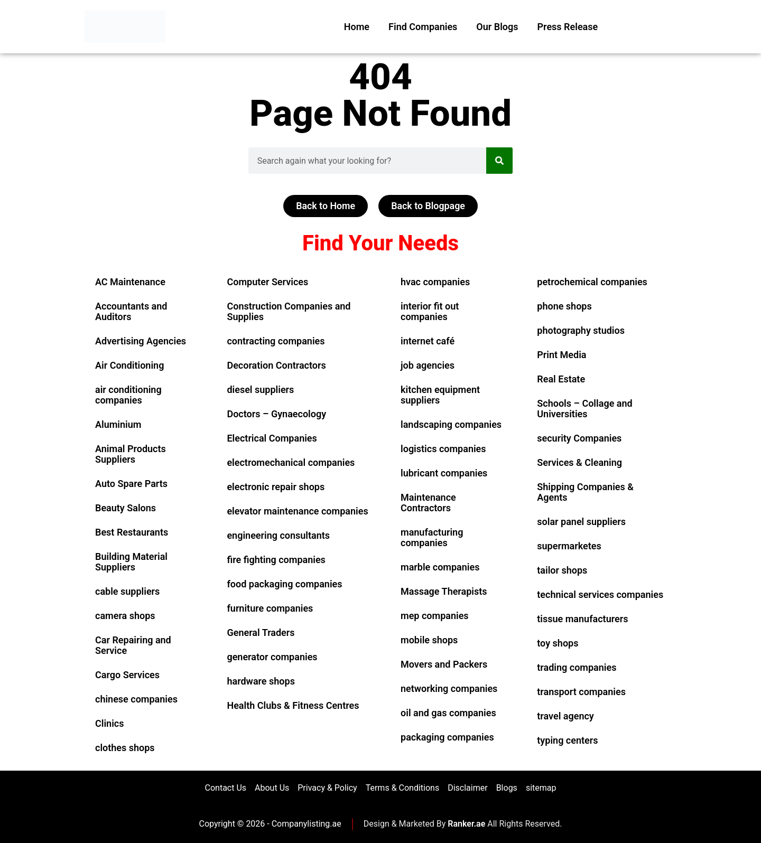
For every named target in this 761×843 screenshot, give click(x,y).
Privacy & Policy (327, 788)
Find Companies (422, 26)
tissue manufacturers (582, 618)
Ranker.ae (466, 824)
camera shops (125, 615)
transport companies (581, 691)
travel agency (565, 716)
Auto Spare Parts (131, 483)
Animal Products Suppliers (130, 454)
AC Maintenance (130, 281)
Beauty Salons (125, 507)
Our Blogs (497, 26)
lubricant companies (444, 473)
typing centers (567, 740)
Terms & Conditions (403, 788)
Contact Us (226, 788)
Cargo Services (127, 674)
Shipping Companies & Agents (585, 492)
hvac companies (435, 281)
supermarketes (569, 545)
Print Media (561, 354)
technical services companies (600, 594)
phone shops (564, 306)
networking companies (449, 688)
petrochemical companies (592, 281)
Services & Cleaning (579, 462)
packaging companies (447, 737)
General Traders (260, 632)
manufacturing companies (432, 537)
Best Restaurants (131, 532)
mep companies (435, 615)
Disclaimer (467, 788)
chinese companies (136, 699)
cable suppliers (127, 591)
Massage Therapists (444, 591)
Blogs (506, 788)
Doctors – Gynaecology (276, 413)
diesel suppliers (260, 389)
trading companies (576, 667)
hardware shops (260, 681)
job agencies (427, 365)
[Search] (499, 160)
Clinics (109, 723)
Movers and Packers (444, 664)
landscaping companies (451, 424)
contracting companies (275, 340)
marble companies (440, 567)
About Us (272, 788)
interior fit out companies (430, 311)
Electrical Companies (272, 438)
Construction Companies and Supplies (288, 311)
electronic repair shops (275, 486)
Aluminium (118, 424)
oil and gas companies (448, 712)
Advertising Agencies (140, 340)
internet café (427, 340)
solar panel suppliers (581, 521)
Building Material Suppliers (131, 562)
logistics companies (443, 448)
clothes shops (125, 747)
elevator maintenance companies (297, 511)
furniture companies (270, 608)
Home (356, 26)
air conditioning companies (128, 395)
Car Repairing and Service (133, 645)
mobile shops (429, 639)
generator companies (272, 656)
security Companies (579, 438)
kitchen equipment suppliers (440, 395)
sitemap (541, 788)
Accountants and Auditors (131, 311)
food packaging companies (284, 583)
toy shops (557, 643)
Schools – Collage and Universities (584, 408)
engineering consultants (278, 535)
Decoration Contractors (276, 365)
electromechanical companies (291, 462)
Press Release (567, 26)
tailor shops (562, 570)
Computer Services (267, 281)
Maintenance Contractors (428, 502)
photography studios (581, 330)
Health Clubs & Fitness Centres (293, 705)
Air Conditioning (129, 365)
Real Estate (561, 379)
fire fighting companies (276, 559)
